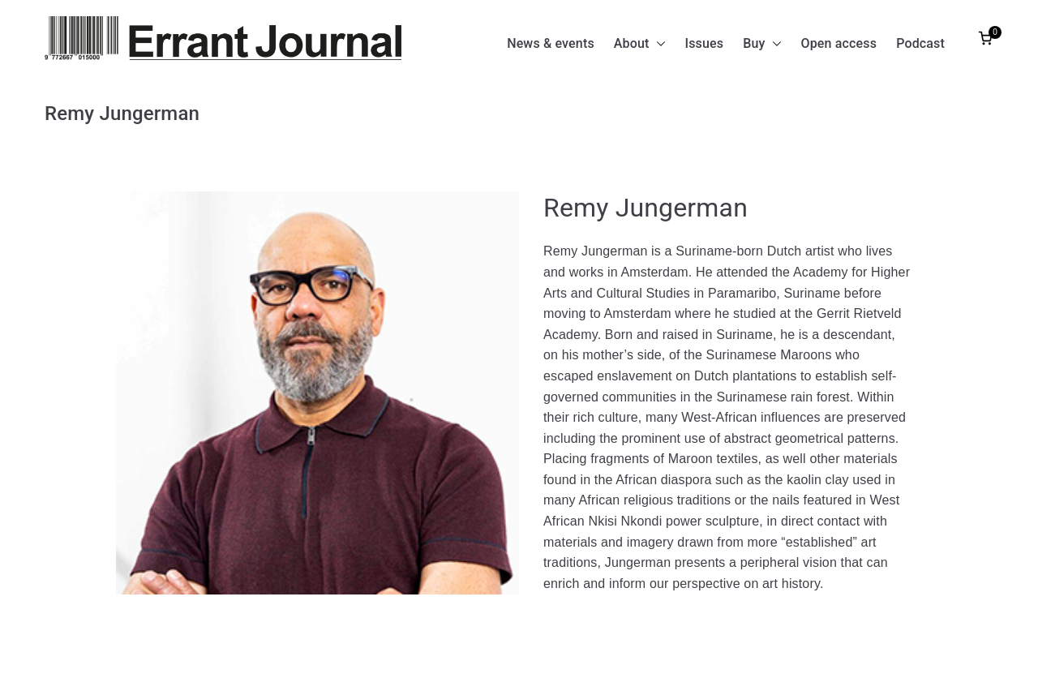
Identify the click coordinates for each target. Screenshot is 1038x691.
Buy (762, 43)
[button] (658, 43)
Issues (704, 43)
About (640, 43)
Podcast (920, 43)
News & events (550, 43)
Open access (839, 43)
